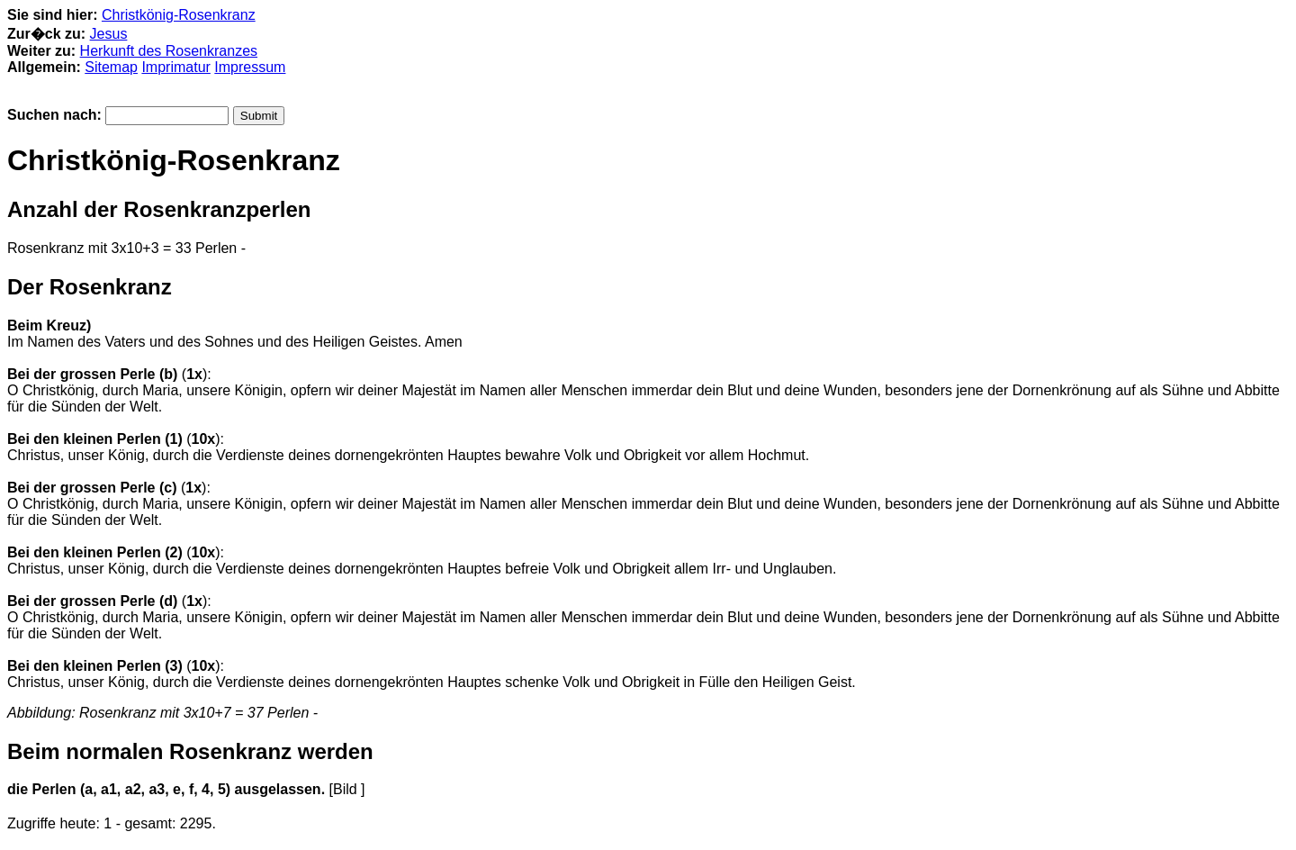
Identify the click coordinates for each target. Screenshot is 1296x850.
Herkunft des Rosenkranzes (168, 51)
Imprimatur (175, 67)
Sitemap (111, 67)
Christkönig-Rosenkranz (179, 15)
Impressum (249, 67)
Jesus (109, 33)
